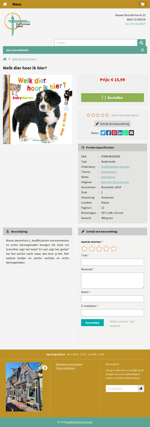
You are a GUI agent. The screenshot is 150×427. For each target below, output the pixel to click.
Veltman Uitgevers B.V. (115, 182)
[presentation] (104, 336)
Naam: (85, 292)
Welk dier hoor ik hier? (24, 59)
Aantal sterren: (91, 242)
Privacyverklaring (65, 368)
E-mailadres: (89, 306)
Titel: (84, 255)
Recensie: (87, 269)
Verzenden (92, 322)
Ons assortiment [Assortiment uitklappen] (17, 50)
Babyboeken (109, 172)
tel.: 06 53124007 (135, 24)
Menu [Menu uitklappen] (16, 4)
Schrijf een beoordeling (112, 124)
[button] (142, 4)
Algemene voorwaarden (69, 364)
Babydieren (108, 177)
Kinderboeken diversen (115, 166)
